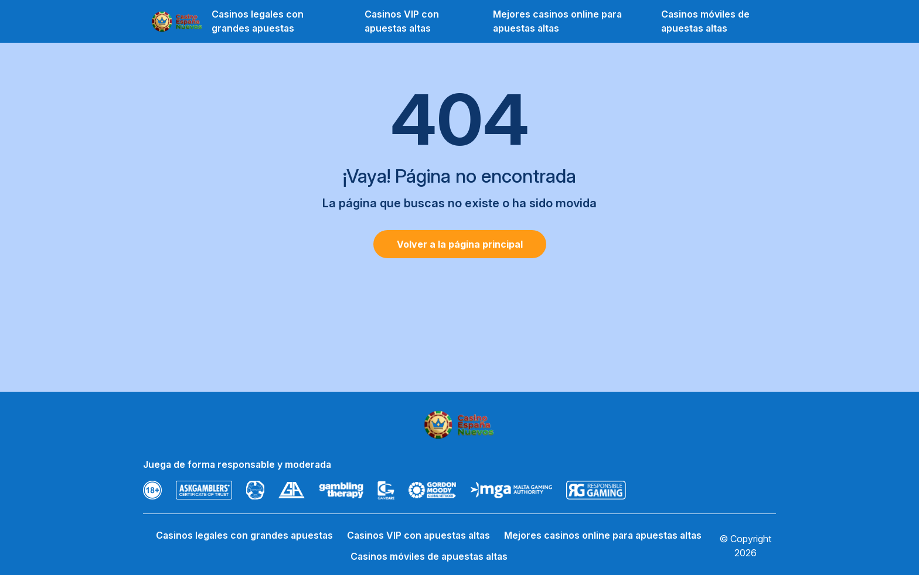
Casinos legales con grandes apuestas (258, 21)
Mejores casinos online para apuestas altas (557, 21)
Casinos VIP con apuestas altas (402, 21)
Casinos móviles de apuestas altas (705, 21)
